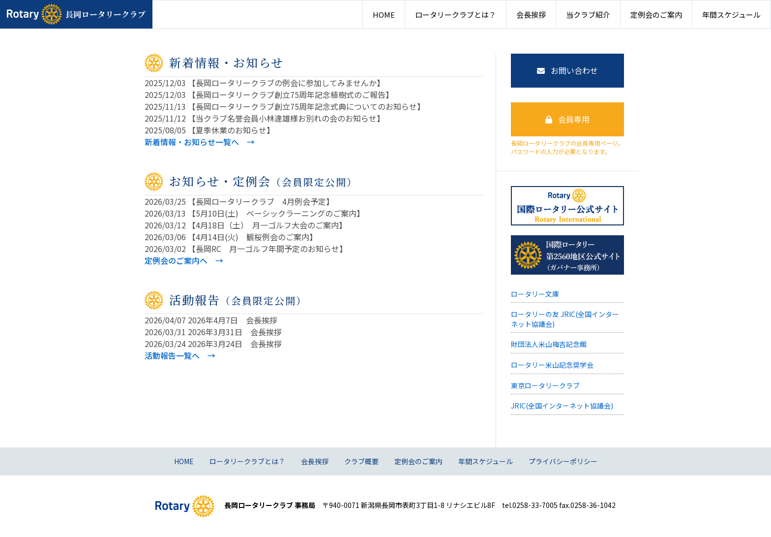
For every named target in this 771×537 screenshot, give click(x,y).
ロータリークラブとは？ (455, 14)
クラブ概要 (361, 461)
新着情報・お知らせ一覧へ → (200, 142)
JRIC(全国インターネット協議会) (562, 406)
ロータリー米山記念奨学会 (552, 365)
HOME (384, 14)
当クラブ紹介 (588, 14)
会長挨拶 (531, 14)
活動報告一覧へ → (180, 355)
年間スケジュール (731, 14)
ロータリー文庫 (535, 294)
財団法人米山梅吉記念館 (549, 344)
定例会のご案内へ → (184, 260)
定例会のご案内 (656, 14)
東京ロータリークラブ (545, 385)
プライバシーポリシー (563, 461)
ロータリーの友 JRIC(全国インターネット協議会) (565, 319)
